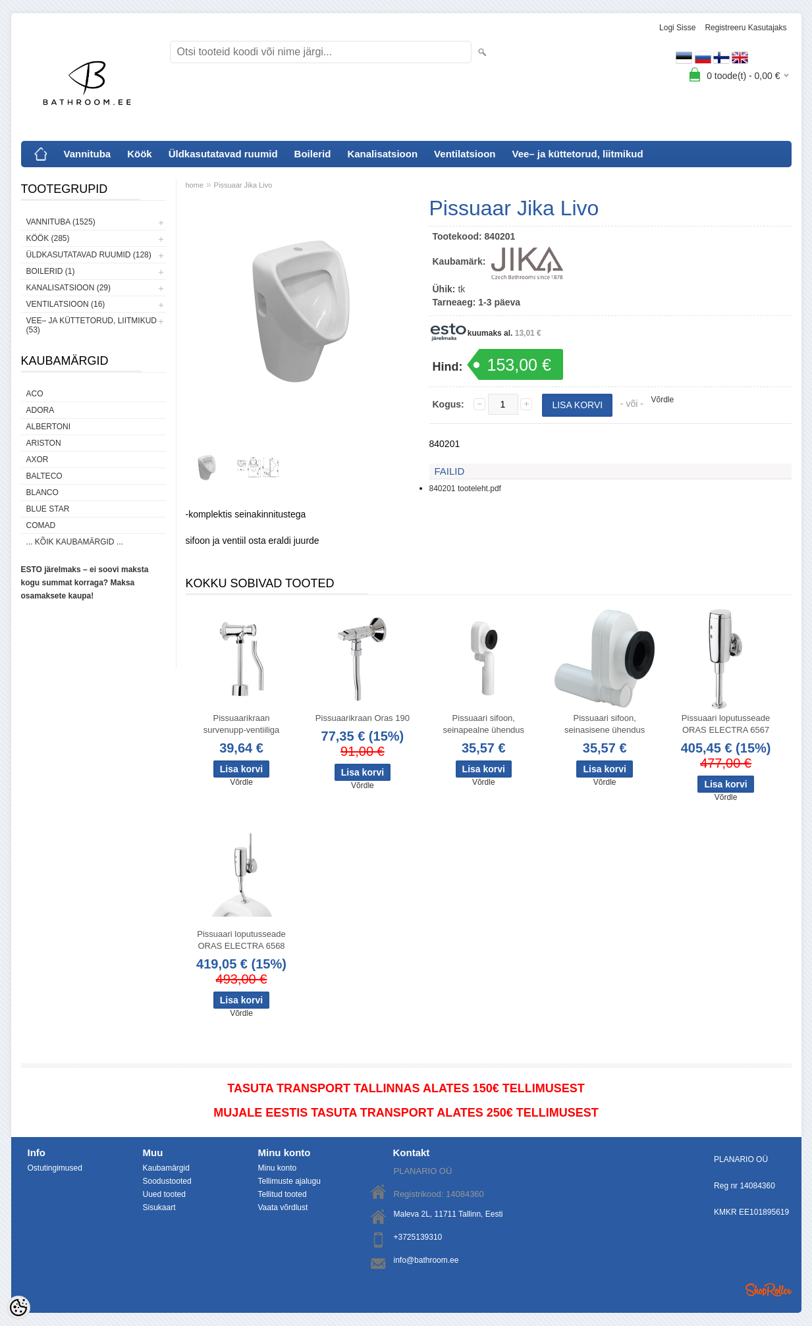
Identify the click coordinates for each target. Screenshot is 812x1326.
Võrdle (662, 399)
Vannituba (87, 153)
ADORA (40, 410)
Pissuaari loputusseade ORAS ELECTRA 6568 (241, 940)
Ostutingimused (55, 1168)
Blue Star (48, 509)
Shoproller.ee (768, 1289)
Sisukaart (159, 1207)
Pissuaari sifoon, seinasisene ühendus (604, 724)
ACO (34, 393)
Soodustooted (167, 1181)
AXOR (37, 459)
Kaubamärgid (166, 1168)
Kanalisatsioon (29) (68, 287)
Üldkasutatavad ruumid (223, 153)
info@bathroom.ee (426, 1260)
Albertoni (48, 426)
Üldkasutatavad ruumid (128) (88, 254)
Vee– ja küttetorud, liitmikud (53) (91, 325)
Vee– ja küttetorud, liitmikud (577, 153)
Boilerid (312, 153)
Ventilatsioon (464, 153)
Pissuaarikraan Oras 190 (362, 718)
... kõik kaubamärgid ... (74, 541)
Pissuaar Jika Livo (243, 185)
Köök (139, 153)
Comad (41, 525)
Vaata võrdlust (283, 1207)
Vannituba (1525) (60, 221)
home (195, 185)
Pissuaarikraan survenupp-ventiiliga (241, 724)
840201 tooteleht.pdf (465, 488)
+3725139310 (418, 1237)
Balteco (44, 476)
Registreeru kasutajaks (745, 27)
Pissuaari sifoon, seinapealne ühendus (483, 724)
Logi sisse (677, 27)
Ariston (43, 443)
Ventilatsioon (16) (65, 304)
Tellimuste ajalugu (289, 1181)
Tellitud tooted (282, 1194)
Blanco (42, 492)
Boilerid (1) (50, 271)
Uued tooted (164, 1194)
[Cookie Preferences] (18, 1307)
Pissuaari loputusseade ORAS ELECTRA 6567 (726, 724)
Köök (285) (48, 238)
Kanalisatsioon (382, 153)
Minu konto (277, 1168)
